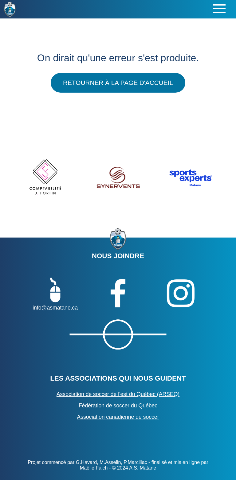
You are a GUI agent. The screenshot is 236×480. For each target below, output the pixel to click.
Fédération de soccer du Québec (118, 405)
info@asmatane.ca (55, 293)
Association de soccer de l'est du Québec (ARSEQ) (118, 394)
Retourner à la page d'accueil (118, 82)
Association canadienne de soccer (118, 417)
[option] (45, 177)
